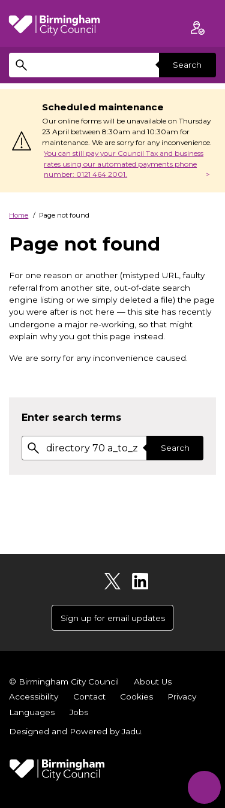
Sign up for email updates (113, 618)
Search (187, 65)
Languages (32, 712)
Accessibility (33, 696)
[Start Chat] (204, 787)
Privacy (181, 696)
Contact (89, 696)
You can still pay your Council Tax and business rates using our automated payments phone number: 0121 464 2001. (123, 164)
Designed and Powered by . (76, 731)
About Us (153, 681)
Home (18, 215)
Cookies (136, 696)
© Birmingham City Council (64, 681)
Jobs (79, 712)
